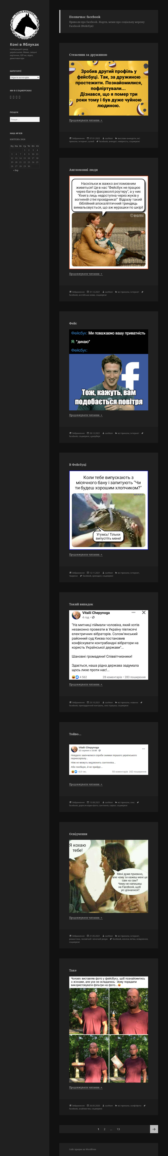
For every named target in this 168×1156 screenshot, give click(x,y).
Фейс (73, 323)
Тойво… (75, 734)
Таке (73, 970)
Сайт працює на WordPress (82, 1149)
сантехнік (104, 805)
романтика (74, 939)
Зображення (78, 138)
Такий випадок (81, 604)
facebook (103, 141)
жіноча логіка (128, 939)
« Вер (15, 170)
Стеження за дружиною (88, 55)
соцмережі (134, 141)
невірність (123, 141)
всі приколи (123, 291)
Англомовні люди (83, 170)
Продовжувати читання (86, 120)
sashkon (109, 138)
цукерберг (95, 436)
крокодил (97, 575)
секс (132, 802)
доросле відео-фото (88, 805)
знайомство (85, 1108)
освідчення (142, 939)
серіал (113, 805)
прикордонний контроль (91, 705)
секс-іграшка (110, 705)
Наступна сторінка (154, 1129)
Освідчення (78, 834)
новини (134, 702)
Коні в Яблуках (24, 44)
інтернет (83, 141)
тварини (73, 575)
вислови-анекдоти (127, 138)
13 (119, 1128)
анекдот (113, 141)
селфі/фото (135, 1105)
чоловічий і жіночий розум (94, 939)
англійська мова (87, 294)
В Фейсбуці (77, 465)
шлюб (91, 141)
